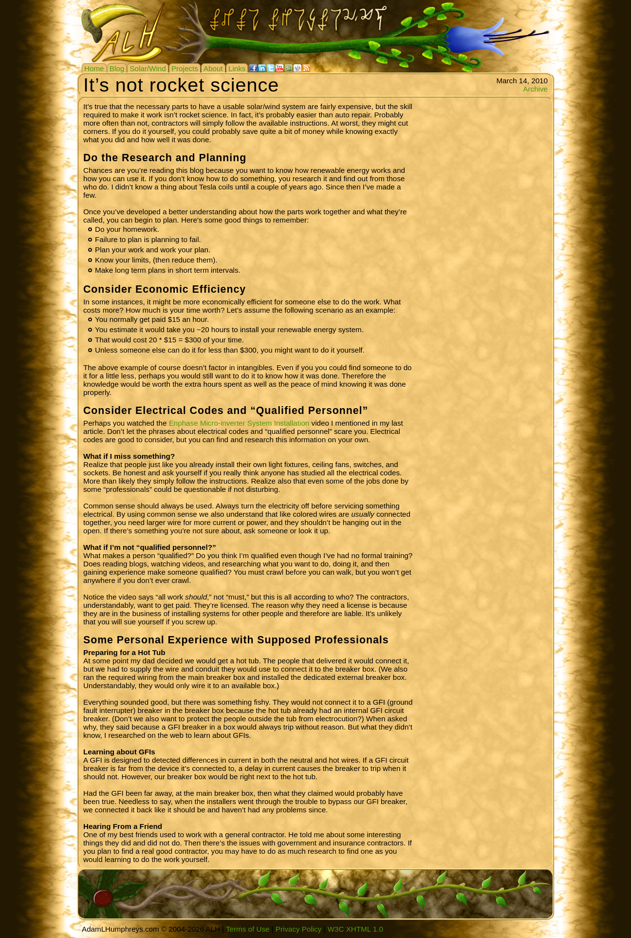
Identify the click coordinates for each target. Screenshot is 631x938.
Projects (184, 68)
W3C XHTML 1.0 (355, 929)
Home (94, 68)
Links (236, 68)
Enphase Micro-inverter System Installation (239, 423)
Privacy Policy (299, 929)
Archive (535, 89)
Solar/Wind (148, 68)
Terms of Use (247, 929)
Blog (117, 68)
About (213, 68)
